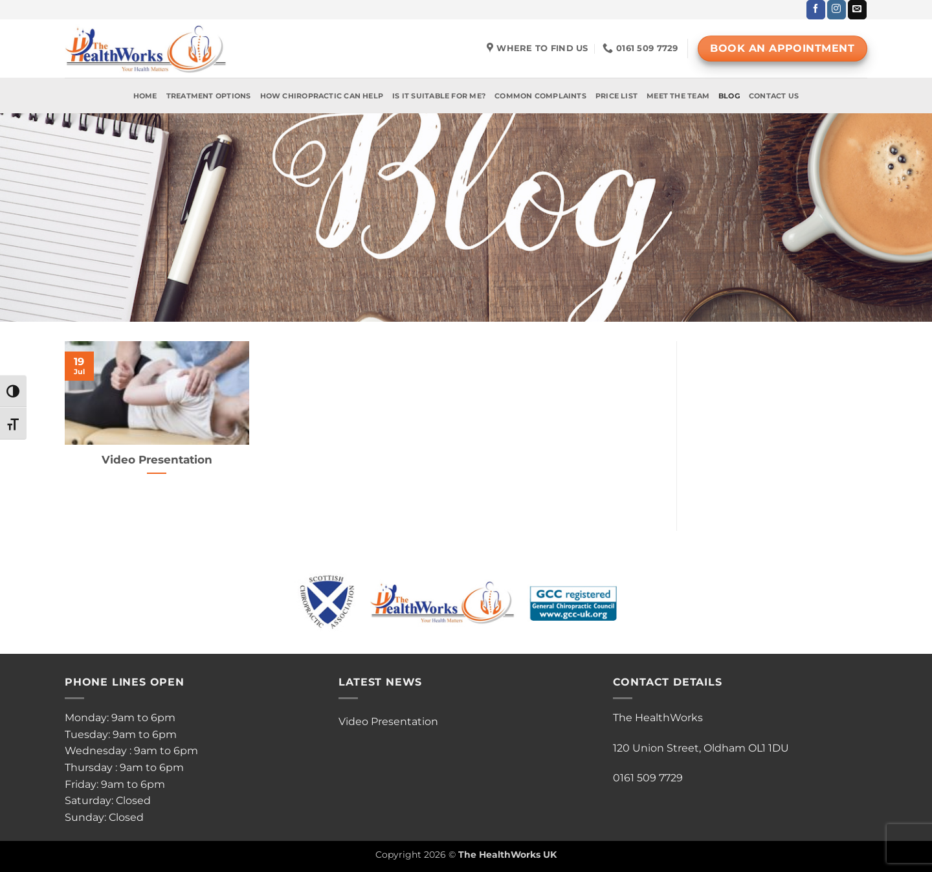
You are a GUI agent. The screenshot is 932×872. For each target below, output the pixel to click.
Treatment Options (208, 95)
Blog (729, 95)
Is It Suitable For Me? (438, 95)
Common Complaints (540, 95)
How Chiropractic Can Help (322, 95)
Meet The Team (678, 95)
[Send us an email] (857, 9)
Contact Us (774, 95)
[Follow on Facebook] (815, 9)
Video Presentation (157, 459)
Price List (616, 95)
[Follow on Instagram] (836, 9)
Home (145, 95)
